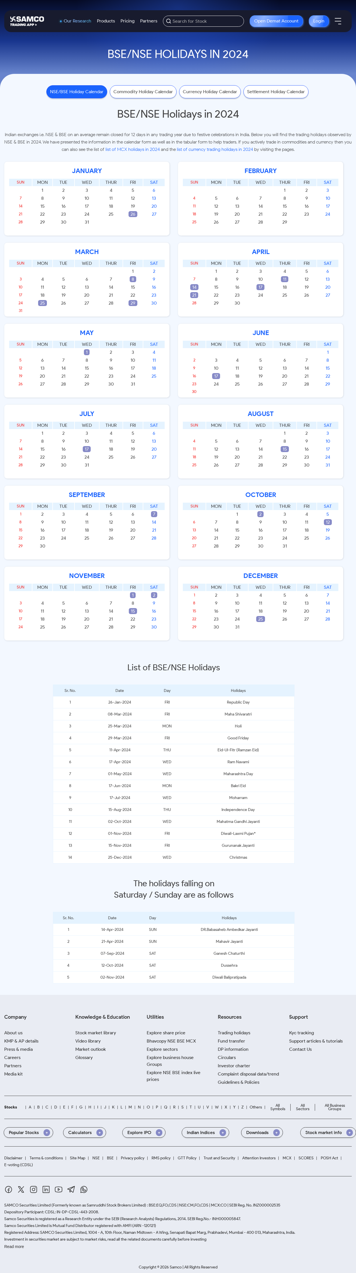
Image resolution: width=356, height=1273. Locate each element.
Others (256, 1107)
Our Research (77, 21)
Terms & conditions (46, 1158)
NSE (96, 1158)
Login (318, 21)
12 (328, 522)
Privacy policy (132, 1158)
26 (133, 214)
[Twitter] (21, 1189)
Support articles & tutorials (316, 1041)
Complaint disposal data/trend (248, 1074)
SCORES (306, 1158)
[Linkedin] (46, 1189)
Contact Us (300, 1049)
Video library (88, 1041)
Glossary (84, 1057)
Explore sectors (162, 1049)
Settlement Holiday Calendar (276, 91)
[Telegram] (71, 1189)
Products (106, 21)
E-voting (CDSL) (18, 1164)
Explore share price (166, 1032)
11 (284, 279)
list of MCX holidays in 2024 (132, 149)
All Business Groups (335, 1107)
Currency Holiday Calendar (210, 91)
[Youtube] (58, 1189)
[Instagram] (33, 1189)
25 (42, 303)
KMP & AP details (21, 1041)
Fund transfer (231, 1041)
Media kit (13, 1074)
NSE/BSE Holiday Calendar (77, 91)
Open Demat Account (276, 21)
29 (133, 303)
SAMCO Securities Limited (27, 1205)
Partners (148, 21)
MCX (287, 1158)
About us (13, 1032)
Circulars (227, 1057)
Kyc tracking (301, 1032)
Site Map (77, 1158)
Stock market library (95, 1032)
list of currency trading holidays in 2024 (215, 149)
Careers (12, 1057)
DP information (233, 1049)
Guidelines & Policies (238, 1082)
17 (260, 287)
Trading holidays (234, 1032)
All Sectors (302, 1107)
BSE (110, 1158)
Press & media (18, 1049)
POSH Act (329, 1158)
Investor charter (234, 1065)
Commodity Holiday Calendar (143, 91)
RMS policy (161, 1158)
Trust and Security (219, 1158)
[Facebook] (8, 1189)
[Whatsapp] (84, 1189)
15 (285, 449)
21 (194, 295)
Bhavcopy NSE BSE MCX (171, 1041)
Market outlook (90, 1049)
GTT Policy (187, 1158)
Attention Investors (259, 1158)
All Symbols (277, 1107)
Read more (14, 1246)
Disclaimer (13, 1158)
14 (194, 287)
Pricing (127, 21)
